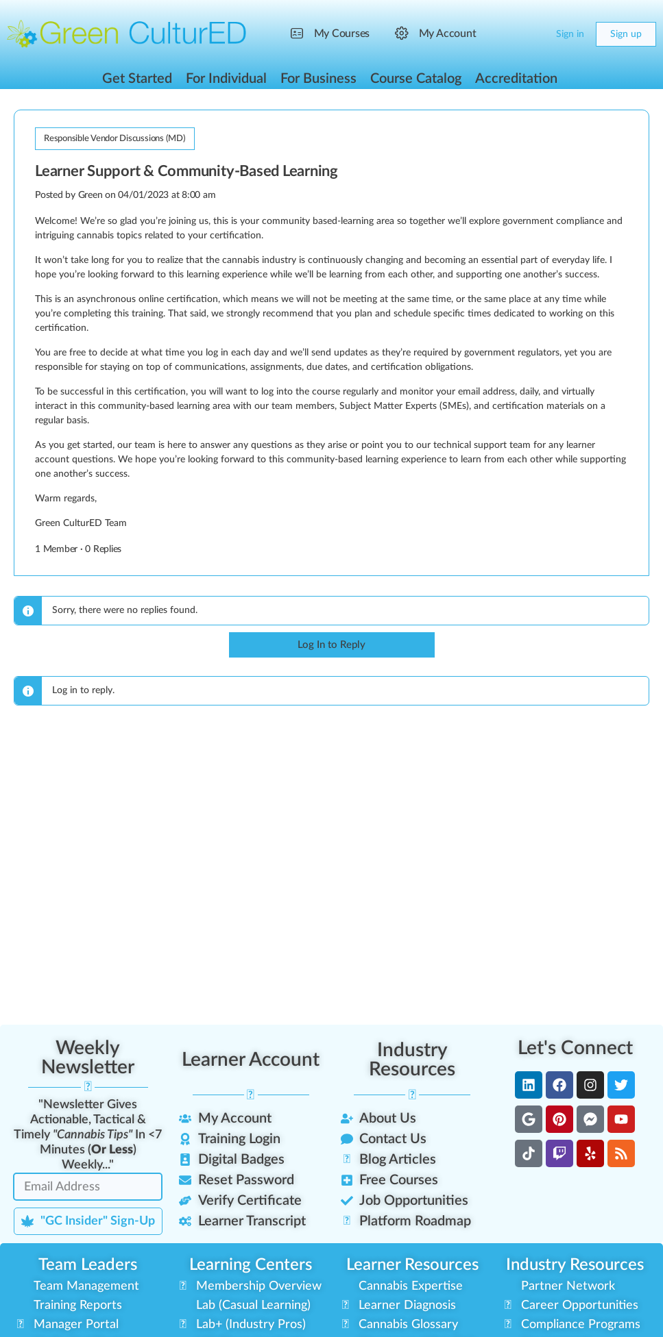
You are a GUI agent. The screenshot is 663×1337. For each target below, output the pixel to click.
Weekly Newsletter (87, 1057)
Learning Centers (250, 1265)
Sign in (570, 34)
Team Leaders (87, 1265)
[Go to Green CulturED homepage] (127, 33)
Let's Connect (575, 1048)
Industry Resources (412, 1059)
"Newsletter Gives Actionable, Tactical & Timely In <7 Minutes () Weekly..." (88, 1135)
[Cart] (534, 34)
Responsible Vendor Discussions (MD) (115, 138)
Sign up (626, 34)
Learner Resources (412, 1265)
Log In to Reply (331, 645)
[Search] (507, 34)
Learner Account (251, 1059)
